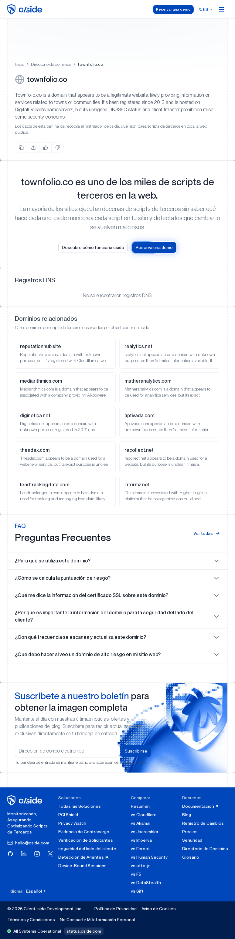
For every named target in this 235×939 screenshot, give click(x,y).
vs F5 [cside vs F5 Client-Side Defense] (136, 874)
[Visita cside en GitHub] (10, 854)
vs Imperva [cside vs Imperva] (141, 840)
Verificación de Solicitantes (85, 840)
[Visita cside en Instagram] (37, 854)
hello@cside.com (28, 843)
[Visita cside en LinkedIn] (24, 854)
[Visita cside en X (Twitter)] (50, 854)
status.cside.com (83, 931)
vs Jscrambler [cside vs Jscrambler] (144, 831)
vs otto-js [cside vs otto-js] (141, 865)
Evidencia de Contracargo (83, 831)
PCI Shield (68, 814)
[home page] (25, 9)
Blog (186, 814)
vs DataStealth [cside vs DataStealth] (146, 882)
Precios (190, 831)
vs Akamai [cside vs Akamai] (140, 823)
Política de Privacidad (115, 908)
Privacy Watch (72, 823)
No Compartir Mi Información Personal (97, 919)
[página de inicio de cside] (25, 800)
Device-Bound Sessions (82, 865)
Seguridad (192, 840)
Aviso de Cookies (158, 908)
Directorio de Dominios (205, 848)
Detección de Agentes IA (83, 857)
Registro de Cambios (203, 823)
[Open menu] (221, 9)
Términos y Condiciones (31, 919)
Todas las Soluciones (79, 806)
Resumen (140, 806)
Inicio (19, 64)
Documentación (200, 806)
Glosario (190, 857)
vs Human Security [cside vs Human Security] (149, 857)
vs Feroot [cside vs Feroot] (140, 848)
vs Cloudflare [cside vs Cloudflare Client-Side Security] (144, 814)
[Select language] (206, 9)
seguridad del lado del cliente (87, 848)
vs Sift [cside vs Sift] (137, 891)
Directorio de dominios (51, 64)
